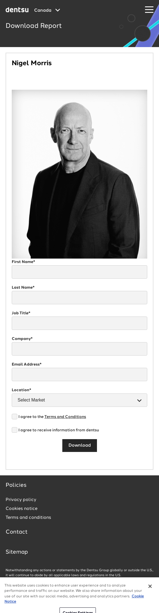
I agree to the (52, 417)
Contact (17, 532)
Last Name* (23, 288)
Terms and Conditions (65, 417)
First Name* (23, 262)
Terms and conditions (28, 517)
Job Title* (21, 313)
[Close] (150, 596)
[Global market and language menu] (47, 10)
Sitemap (17, 552)
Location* (21, 390)
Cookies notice (21, 509)
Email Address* (27, 364)
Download (79, 445)
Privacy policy (21, 500)
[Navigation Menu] (149, 9)
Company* (22, 339)
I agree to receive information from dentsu (58, 430)
